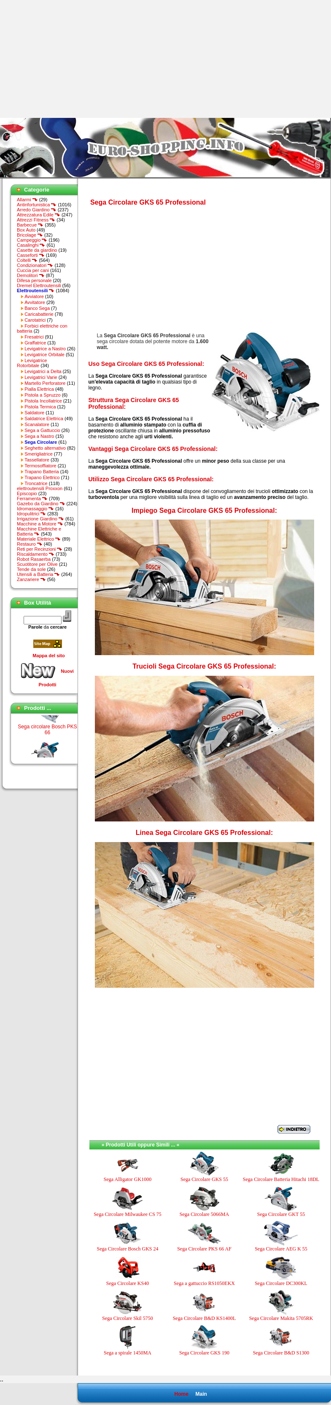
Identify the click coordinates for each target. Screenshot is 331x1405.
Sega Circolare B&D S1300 (281, 1353)
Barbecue (30, 224)
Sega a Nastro (39, 436)
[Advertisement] (71, 59)
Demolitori (31, 275)
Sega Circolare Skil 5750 (127, 1318)
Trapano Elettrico (41, 477)
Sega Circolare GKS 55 (204, 1179)
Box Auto (26, 229)
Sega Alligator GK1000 (127, 1179)
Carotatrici (35, 320)
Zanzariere (31, 579)
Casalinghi (31, 245)
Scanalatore (36, 424)
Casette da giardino (37, 250)
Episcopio (27, 493)
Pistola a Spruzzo (42, 394)
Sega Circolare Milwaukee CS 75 (127, 1214)
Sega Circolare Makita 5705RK (281, 1318)
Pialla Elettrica (39, 389)
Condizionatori (35, 265)
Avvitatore (34, 302)
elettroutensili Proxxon (39, 488)
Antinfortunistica (37, 204)
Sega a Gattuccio (42, 430)
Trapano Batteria (41, 471)
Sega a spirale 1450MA (127, 1353)
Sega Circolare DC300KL (281, 1283)
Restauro (30, 544)
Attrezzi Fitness (36, 219)
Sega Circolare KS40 (127, 1283)
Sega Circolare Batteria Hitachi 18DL (281, 1179)
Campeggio (32, 240)
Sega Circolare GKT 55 (281, 1214)
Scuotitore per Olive (37, 564)
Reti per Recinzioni (39, 549)
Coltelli (27, 260)
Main (201, 1394)
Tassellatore (36, 459)
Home (181, 1394)
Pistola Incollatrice (43, 400)
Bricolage (30, 234)
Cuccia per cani (33, 270)
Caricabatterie (38, 314)
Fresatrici (33, 336)
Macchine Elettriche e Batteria (39, 531)
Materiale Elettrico (39, 538)
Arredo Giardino (37, 209)
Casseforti (31, 255)
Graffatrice (35, 342)
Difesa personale (34, 280)
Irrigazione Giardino (40, 518)
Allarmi (27, 199)
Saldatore (34, 412)
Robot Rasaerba (34, 559)
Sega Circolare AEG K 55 (281, 1249)
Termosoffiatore (40, 465)
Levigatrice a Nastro (45, 348)
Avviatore (34, 296)
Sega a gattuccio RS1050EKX (204, 1283)
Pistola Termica (40, 406)
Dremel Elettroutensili (39, 285)
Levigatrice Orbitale (44, 354)
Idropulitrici (31, 513)
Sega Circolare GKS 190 (204, 1353)
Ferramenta (32, 498)
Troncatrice (36, 483)
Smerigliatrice (38, 453)
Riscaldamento (35, 554)
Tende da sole (31, 569)
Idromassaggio (35, 508)
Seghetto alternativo (45, 448)
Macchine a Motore (40, 523)
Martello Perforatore (44, 383)
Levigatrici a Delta (42, 371)
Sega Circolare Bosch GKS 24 (128, 1249)
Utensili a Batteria (38, 574)
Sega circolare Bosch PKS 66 (47, 733)
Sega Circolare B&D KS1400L (204, 1318)
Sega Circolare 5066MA (204, 1214)
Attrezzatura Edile (38, 214)
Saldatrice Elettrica (43, 418)
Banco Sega (37, 308)
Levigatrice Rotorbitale (32, 363)
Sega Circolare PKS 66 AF (204, 1249)
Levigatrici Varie (40, 377)
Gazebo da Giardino (41, 503)
